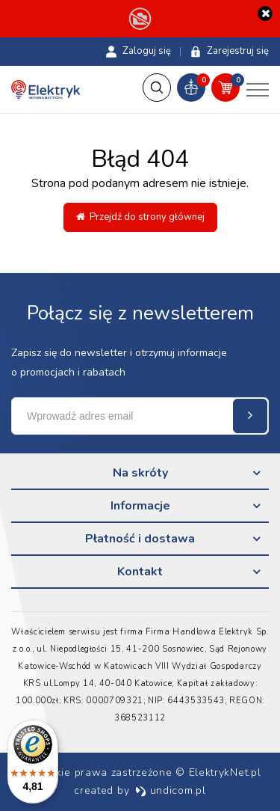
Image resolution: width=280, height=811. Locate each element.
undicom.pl (170, 790)
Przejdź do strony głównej (140, 217)
